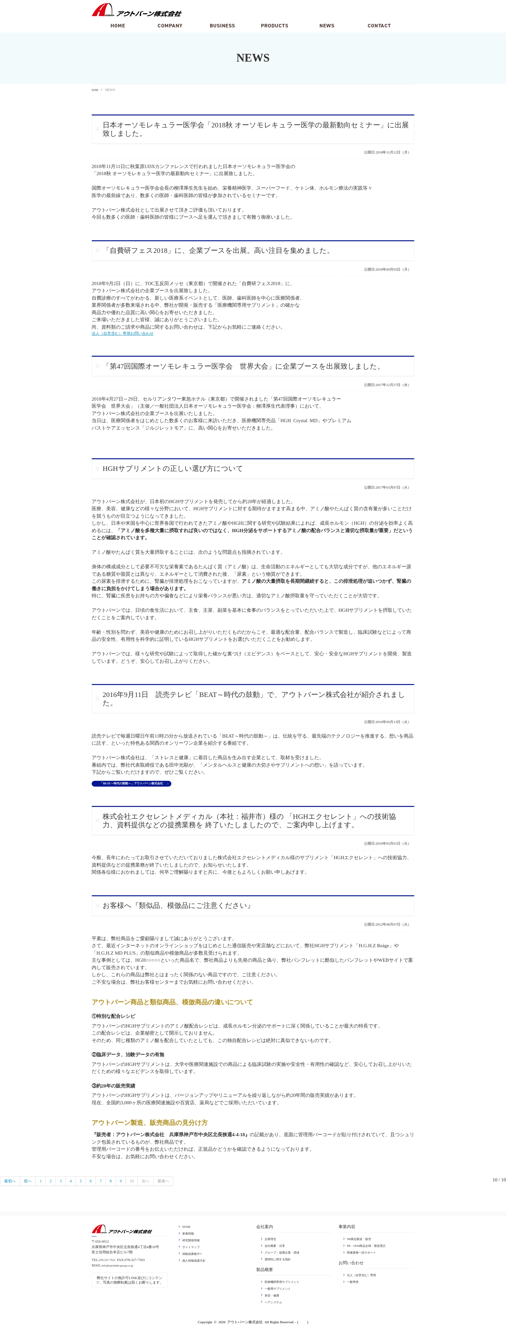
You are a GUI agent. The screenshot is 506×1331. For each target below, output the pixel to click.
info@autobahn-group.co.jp (121, 1268)
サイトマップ (193, 1249)
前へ (31, 1184)
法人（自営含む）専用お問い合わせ (130, 333)
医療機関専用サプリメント (286, 1284)
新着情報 (189, 1236)
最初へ (11, 1184)
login (303, 1323)
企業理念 (272, 1242)
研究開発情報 (193, 1242)
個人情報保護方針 (196, 1262)
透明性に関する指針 (281, 1261)
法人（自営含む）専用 (364, 1277)
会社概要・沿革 (277, 1248)
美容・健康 (273, 1297)
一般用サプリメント (281, 1290)
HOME (97, 90)
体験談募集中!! (194, 1255)
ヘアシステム (275, 1303)
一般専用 (354, 1284)
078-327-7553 (109, 1263)
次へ (157, 1184)
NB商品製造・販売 (362, 1242)
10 (141, 1184)
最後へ (177, 1184)
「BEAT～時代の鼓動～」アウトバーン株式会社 (140, 786)
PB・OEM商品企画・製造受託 (371, 1248)
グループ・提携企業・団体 (286, 1255)
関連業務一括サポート (364, 1255)
